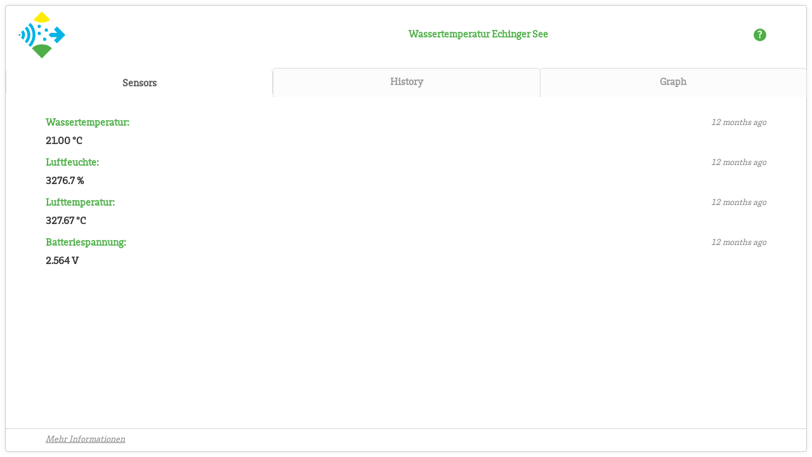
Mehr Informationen (85, 439)
